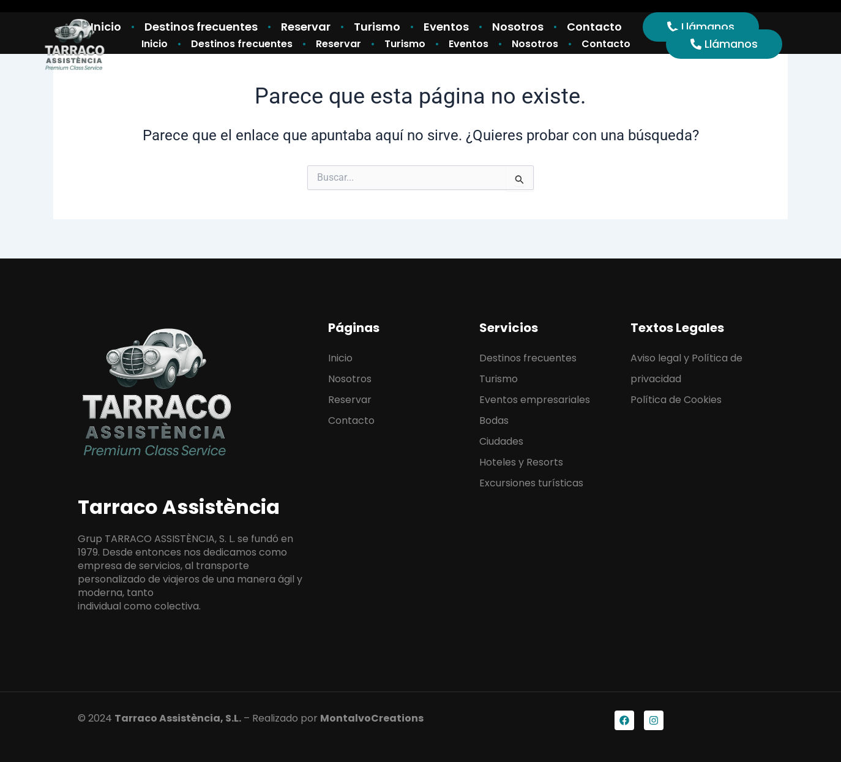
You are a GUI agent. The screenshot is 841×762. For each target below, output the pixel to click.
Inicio (154, 44)
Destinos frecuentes (242, 44)
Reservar (338, 44)
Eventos (468, 44)
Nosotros (535, 44)
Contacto (605, 44)
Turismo (404, 44)
